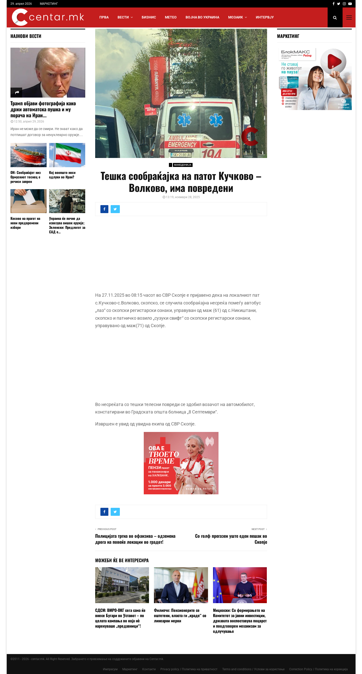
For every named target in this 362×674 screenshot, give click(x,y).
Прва (104, 17)
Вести (123, 17)
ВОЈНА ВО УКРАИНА (202, 17)
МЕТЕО (171, 17)
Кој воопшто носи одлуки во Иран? (62, 174)
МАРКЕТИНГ (49, 3)
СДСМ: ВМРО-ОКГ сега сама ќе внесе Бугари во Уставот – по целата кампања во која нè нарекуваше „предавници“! (120, 618)
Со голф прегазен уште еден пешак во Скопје (231, 539)
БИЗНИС (149, 17)
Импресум (110, 669)
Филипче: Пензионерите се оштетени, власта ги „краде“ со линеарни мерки (180, 615)
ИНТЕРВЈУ (265, 17)
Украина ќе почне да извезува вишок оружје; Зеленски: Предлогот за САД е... (67, 225)
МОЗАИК (235, 17)
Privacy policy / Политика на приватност (188, 669)
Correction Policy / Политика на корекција (318, 669)
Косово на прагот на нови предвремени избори (25, 223)
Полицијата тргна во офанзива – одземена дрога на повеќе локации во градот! (135, 539)
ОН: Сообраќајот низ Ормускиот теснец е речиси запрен (25, 177)
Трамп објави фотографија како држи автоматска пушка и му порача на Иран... (43, 109)
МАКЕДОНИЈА (182, 164)
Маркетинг (130, 669)
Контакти (149, 669)
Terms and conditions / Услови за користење (253, 669)
